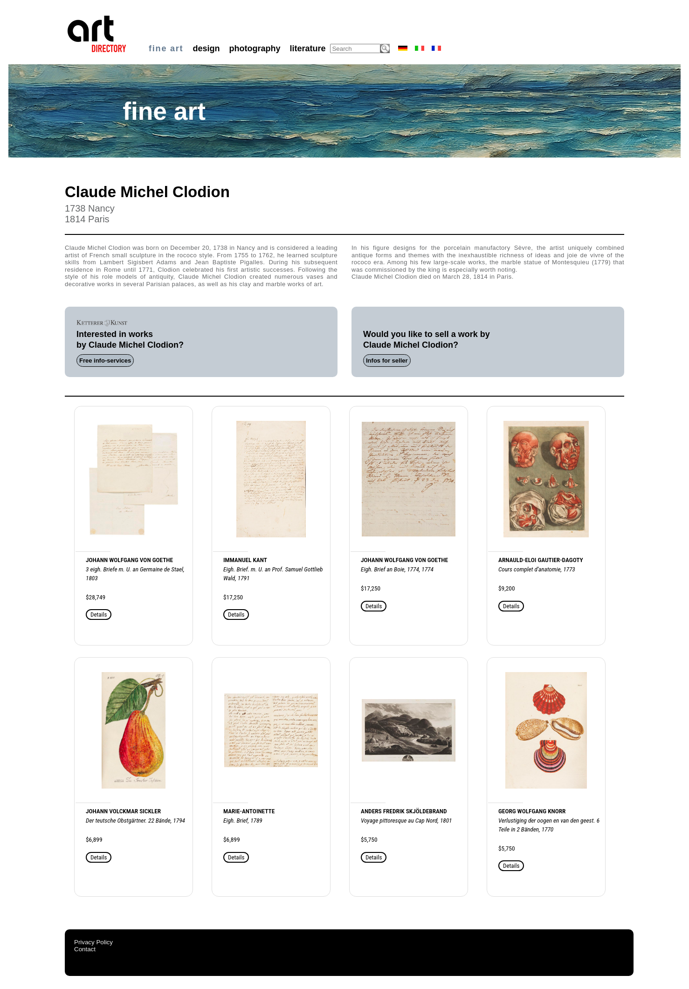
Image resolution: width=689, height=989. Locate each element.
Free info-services (105, 360)
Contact (85, 949)
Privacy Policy (93, 942)
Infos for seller (387, 360)
